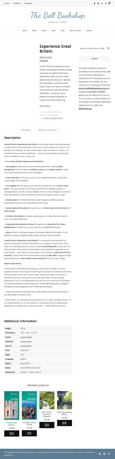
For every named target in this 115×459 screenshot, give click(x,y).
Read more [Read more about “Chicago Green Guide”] (29, 433)
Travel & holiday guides (53, 118)
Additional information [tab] (47, 130)
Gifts (54, 31)
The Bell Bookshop (57, 15)
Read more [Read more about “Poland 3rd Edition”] (11, 433)
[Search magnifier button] (108, 48)
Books (44, 31)
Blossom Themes (77, 452)
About (34, 31)
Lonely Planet (25, 341)
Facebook (17, 3)
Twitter (7, 3)
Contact (89, 31)
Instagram (28, 3)
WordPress (8, 455)
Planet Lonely (46, 57)
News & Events (75, 31)
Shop (63, 31)
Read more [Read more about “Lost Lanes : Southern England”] (47, 425)
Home (25, 31)
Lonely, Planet (26, 337)
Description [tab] (26, 130)
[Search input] (92, 48)
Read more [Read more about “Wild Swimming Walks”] (64, 423)
